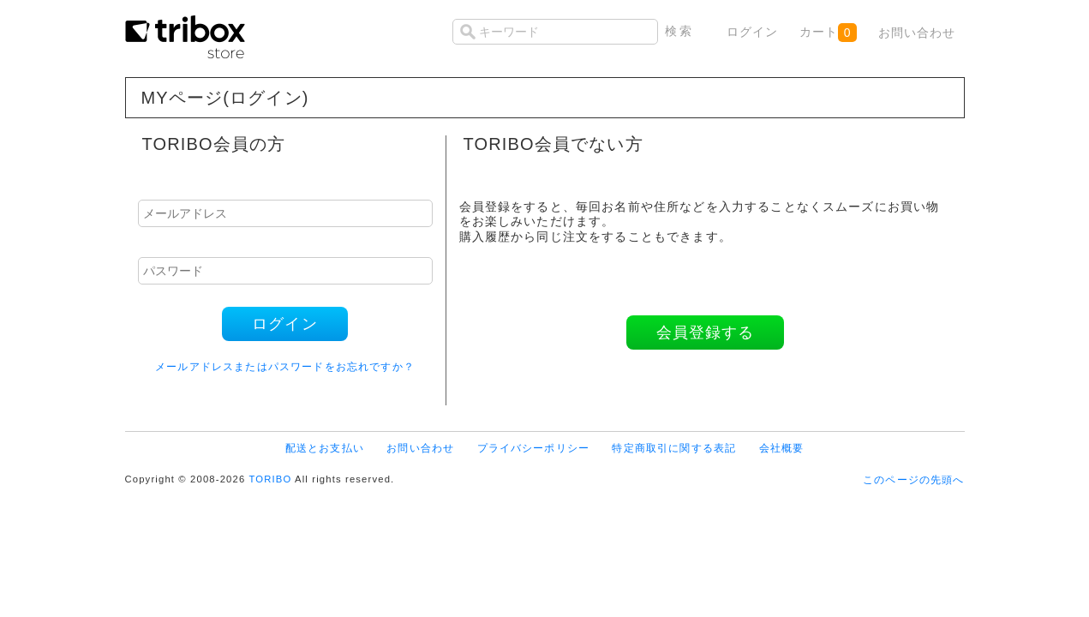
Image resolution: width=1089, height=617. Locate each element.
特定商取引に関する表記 (674, 447)
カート (828, 32)
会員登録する (705, 332)
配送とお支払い (324, 447)
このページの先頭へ (913, 479)
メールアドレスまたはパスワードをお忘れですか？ (285, 366)
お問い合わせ (917, 32)
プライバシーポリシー (533, 447)
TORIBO (269, 479)
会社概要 (782, 447)
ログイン (753, 32)
